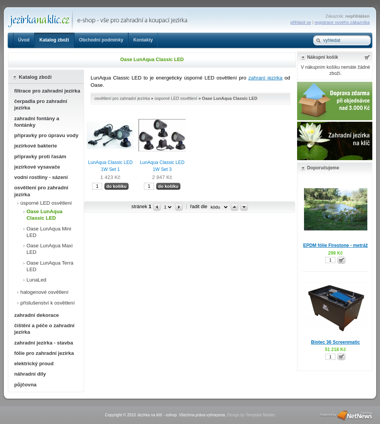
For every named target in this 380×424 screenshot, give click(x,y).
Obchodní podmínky (101, 40)
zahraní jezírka (265, 78)
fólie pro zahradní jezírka (44, 353)
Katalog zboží (54, 40)
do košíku (116, 186)
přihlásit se (301, 22)
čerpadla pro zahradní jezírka (40, 104)
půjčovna (25, 385)
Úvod (24, 40)
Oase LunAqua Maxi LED (49, 249)
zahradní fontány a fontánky (36, 122)
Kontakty (143, 40)
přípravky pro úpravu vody (46, 135)
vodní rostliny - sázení (41, 177)
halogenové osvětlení (44, 292)
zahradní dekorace (36, 315)
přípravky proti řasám (40, 156)
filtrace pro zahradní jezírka (47, 91)
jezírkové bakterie (35, 146)
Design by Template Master (251, 415)
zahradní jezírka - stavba (43, 343)
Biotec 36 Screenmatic (335, 342)
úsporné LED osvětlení (46, 203)
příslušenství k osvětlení (47, 303)
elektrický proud (33, 363)
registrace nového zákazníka (342, 22)
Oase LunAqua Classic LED (44, 215)
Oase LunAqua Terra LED (49, 266)
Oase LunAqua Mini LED (48, 232)
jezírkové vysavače (37, 167)
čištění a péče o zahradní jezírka (44, 329)
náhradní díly (30, 374)
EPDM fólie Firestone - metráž (335, 245)
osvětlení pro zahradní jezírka (41, 191)
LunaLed (36, 280)
